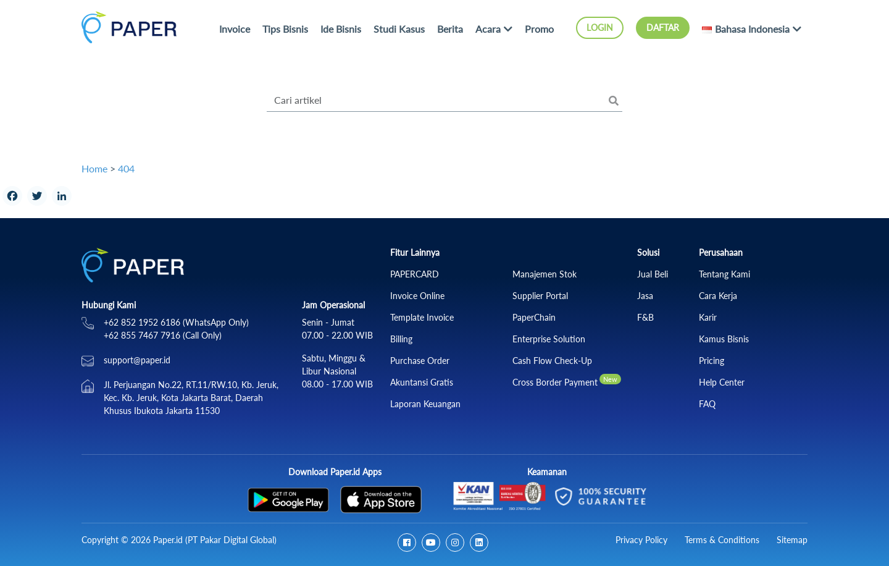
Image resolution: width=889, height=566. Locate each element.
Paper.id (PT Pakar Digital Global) (215, 539)
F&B (645, 317)
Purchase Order (419, 360)
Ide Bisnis (340, 29)
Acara (488, 29)
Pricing (711, 360)
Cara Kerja (718, 295)
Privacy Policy (641, 539)
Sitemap (792, 539)
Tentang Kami (724, 274)
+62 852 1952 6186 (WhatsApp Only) (176, 322)
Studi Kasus (399, 29)
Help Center (722, 382)
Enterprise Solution (548, 339)
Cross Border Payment (555, 382)
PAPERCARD (414, 274)
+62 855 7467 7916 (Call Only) (163, 335)
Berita (450, 29)
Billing (401, 339)
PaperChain (534, 317)
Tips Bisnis (285, 29)
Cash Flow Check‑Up (552, 360)
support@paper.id (137, 360)
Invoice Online (417, 295)
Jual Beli (652, 274)
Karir (708, 317)
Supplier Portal (540, 295)
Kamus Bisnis (724, 339)
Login (599, 27)
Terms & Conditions (722, 539)
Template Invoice (422, 317)
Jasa (645, 295)
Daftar (662, 27)
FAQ (707, 404)
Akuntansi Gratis (421, 382)
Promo (539, 29)
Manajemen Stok (544, 274)
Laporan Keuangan (425, 404)
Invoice (234, 29)
